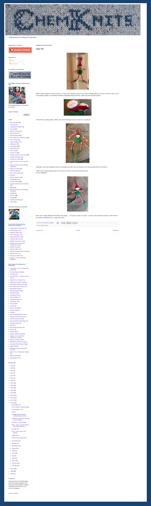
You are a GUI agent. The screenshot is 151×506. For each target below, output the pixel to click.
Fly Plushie (13, 306)
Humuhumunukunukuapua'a (18, 316)
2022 (12, 375)
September (15, 446)
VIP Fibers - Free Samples (19, 422)
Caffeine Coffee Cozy (16, 232)
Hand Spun (13, 148)
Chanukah (13, 124)
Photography (13, 179)
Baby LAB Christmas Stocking (18, 282)
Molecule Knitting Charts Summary (20, 251)
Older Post (116, 230)
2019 (12, 383)
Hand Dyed (13, 146)
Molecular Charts (15, 168)
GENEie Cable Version (16, 239)
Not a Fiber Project (15, 173)
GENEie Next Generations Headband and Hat (17, 244)
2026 (12, 365)
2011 (12, 402)
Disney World (14, 133)
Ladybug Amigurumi (15, 323)
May (13, 456)
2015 (12, 393)
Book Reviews (14, 122)
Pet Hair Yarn (15, 429)
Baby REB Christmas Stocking (18, 284)
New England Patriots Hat (17, 327)
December (15, 405)
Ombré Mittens (14, 331)
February (14, 463)
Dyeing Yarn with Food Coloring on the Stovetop (20, 419)
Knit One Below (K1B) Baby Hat (19, 321)
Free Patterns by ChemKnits (18, 137)
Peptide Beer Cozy (15, 253)
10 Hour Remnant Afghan (17, 272)
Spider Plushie (14, 346)
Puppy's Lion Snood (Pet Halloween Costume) (17, 336)
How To (12, 150)
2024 (12, 370)
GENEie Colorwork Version (17, 241)
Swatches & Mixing (15, 200)
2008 (12, 474)
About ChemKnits (13, 493)
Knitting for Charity (15, 159)
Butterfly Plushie (14, 293)
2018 (12, 385)
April (13, 458)
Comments (13, 63)
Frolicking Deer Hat (17, 409)
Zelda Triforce (15, 435)
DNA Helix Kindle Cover (16, 237)
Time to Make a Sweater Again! (20, 407)
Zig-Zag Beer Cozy (15, 358)
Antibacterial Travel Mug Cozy (18, 228)
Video (11, 202)
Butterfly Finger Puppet (16, 291)
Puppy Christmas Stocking (17, 334)
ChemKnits (45, 222)
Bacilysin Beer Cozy (15, 230)
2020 (12, 380)
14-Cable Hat (14, 274)
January (14, 465)
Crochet (12, 129)
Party (11, 175)
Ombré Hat (13, 329)
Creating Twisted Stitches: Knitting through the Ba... (19, 415)
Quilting (12, 187)
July (13, 451)
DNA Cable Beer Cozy (16, 235)
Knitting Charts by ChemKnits (18, 155)
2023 (12, 373)
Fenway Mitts (14, 303)
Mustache (13, 325)
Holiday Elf (58, 93)
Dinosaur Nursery (15, 131)
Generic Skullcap (15, 310)
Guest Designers (14, 142)
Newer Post (39, 230)
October (14, 443)
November (15, 441)
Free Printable (14, 140)
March (14, 460)
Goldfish (12, 312)
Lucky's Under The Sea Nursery (19, 161)
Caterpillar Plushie (15, 295)
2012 (12, 400)
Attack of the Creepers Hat (17, 280)
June (13, 453)
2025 (12, 368)
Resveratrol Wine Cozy (16, 255)
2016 (12, 390)
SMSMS (12, 193)
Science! (12, 195)
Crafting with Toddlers (16, 127)
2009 (12, 471)
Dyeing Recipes (14, 135)
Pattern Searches (15, 177)
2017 (12, 388)
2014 (12, 395)
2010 (12, 469)
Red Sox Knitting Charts (17, 339)
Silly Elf (14, 412)
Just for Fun (13, 152)
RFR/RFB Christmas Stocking (18, 342)
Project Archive (44, 225)
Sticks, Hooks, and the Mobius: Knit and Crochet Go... (20, 425)
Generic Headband (15, 308)
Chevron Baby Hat (15, 297)
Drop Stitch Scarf (15, 301)
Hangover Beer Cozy (16, 249)
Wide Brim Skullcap (15, 355)
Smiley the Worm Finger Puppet (19, 344)
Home (78, 230)
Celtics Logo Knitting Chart (19, 438)
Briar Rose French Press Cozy (18, 286)
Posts (12, 60)
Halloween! (13, 144)
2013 (12, 398)
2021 (12, 378)
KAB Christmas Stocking (17, 319)
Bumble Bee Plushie (15, 288)
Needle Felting (14, 171)
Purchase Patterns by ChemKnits (19, 184)
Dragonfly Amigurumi (16, 299)
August (14, 448)
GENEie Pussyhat (15, 247)
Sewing (12, 197)
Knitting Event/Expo (15, 157)
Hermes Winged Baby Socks (18, 314)
